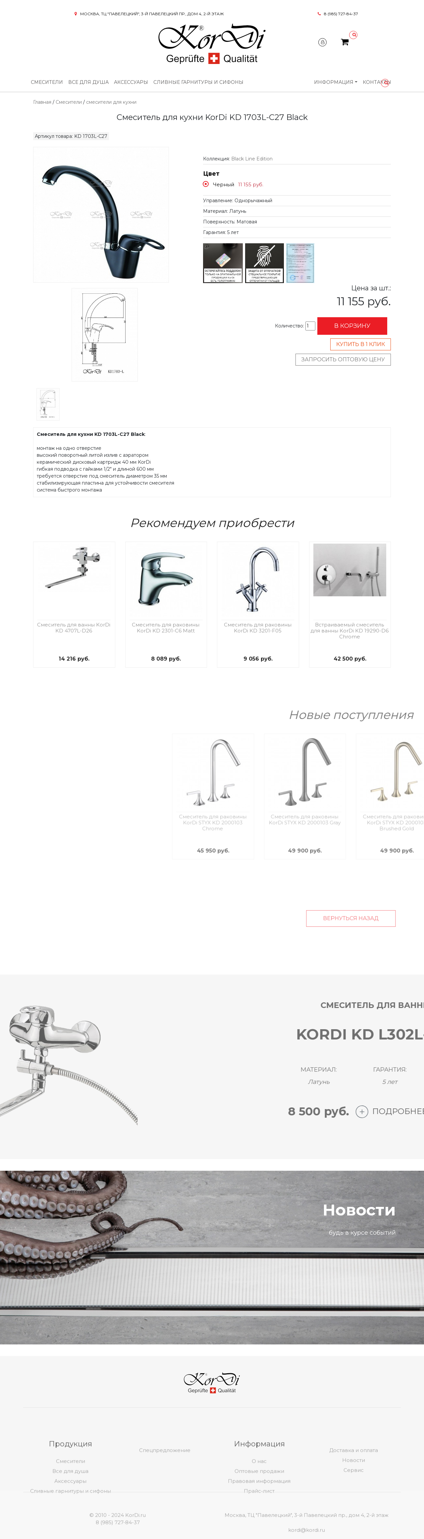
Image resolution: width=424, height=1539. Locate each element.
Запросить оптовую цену (343, 359)
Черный (223, 184)
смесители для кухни (111, 102)
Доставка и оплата (353, 1482)
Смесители (47, 82)
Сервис (354, 1502)
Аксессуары (131, 82)
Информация (333, 82)
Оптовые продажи (259, 1503)
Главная (42, 102)
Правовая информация (259, 1513)
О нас (259, 1493)
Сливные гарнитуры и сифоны (198, 82)
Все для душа (88, 82)
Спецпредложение (164, 1482)
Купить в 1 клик (360, 344)
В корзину (352, 325)
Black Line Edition (252, 159)
